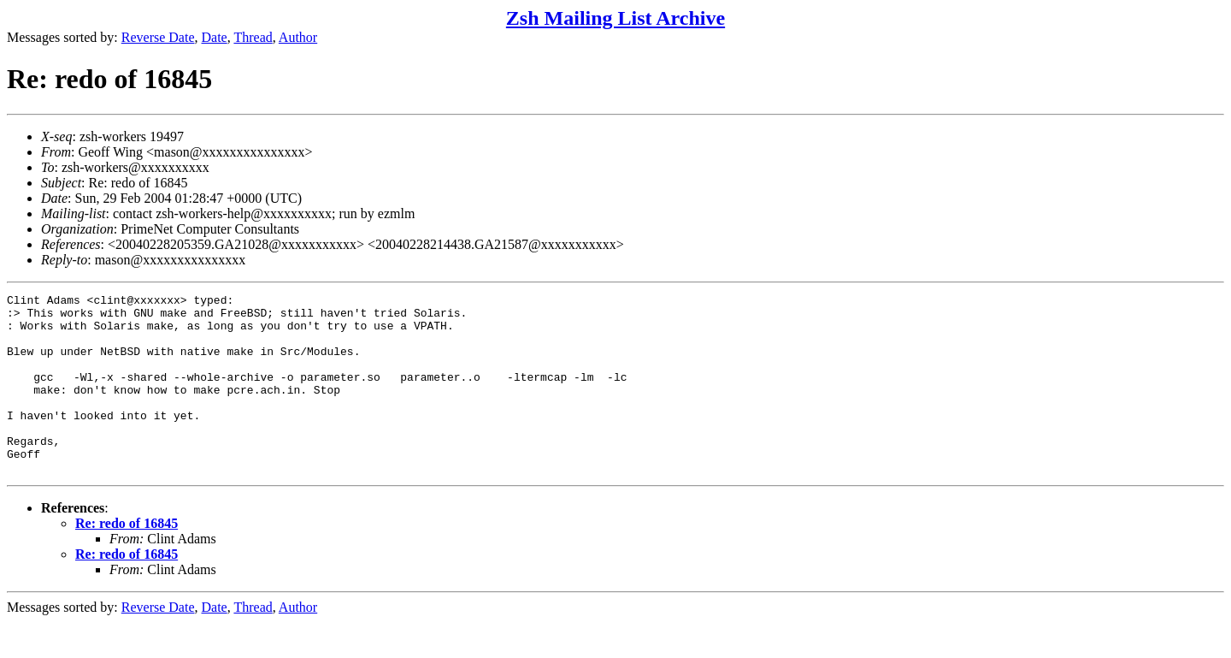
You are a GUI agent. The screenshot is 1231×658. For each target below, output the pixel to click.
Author (298, 37)
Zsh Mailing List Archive (615, 18)
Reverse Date (158, 37)
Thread (252, 37)
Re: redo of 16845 (126, 559)
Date (214, 37)
